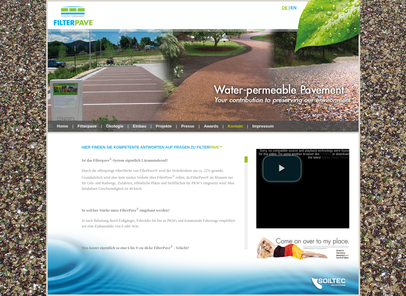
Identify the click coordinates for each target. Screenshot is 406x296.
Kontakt (235, 126)
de (285, 7)
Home (62, 126)
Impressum (263, 126)
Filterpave (86, 126)
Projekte (163, 126)
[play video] (282, 168)
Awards (211, 126)
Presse (187, 126)
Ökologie (114, 126)
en (293, 7)
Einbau (139, 126)
